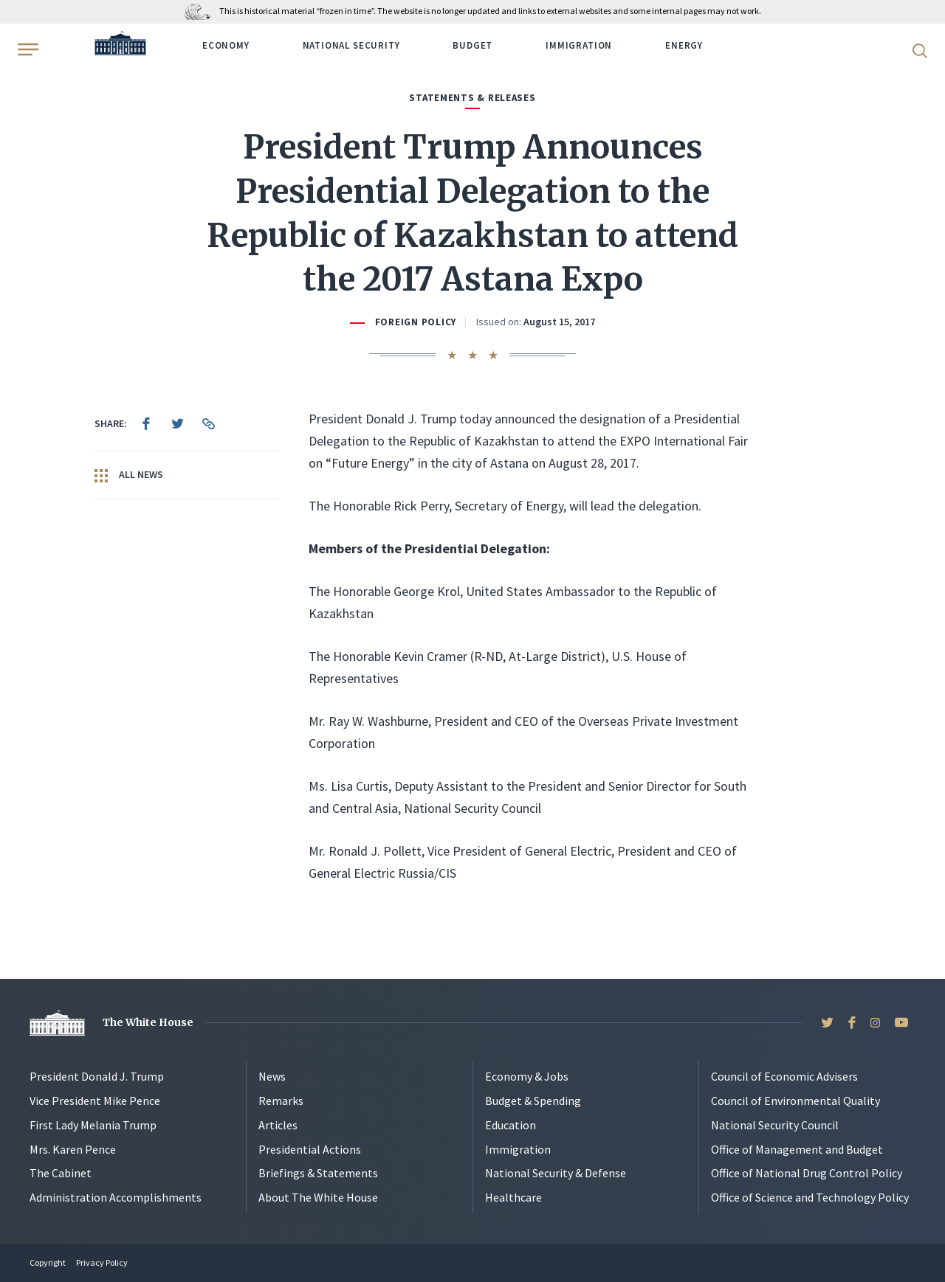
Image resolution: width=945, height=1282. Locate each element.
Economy (226, 45)
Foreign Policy (415, 322)
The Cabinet (61, 1172)
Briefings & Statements (318, 1172)
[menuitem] (146, 423)
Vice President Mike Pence (95, 1100)
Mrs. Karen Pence (73, 1149)
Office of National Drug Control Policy (806, 1172)
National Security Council (775, 1125)
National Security (351, 45)
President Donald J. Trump (97, 1076)
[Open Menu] (26, 49)
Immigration (579, 45)
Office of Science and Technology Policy (810, 1197)
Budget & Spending (533, 1100)
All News (128, 475)
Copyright (48, 1262)
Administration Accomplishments (116, 1197)
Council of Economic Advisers (784, 1076)
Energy (684, 45)
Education (510, 1125)
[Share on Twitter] (177, 423)
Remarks (280, 1100)
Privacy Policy (102, 1262)
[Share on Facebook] (146, 423)
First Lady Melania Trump (93, 1125)
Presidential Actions (309, 1149)
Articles (278, 1125)
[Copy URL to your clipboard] (208, 423)
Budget (472, 45)
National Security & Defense (555, 1172)
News (272, 1076)
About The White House (318, 1197)
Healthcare (513, 1197)
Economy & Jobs (526, 1076)
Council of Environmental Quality (795, 1100)
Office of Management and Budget (797, 1149)
